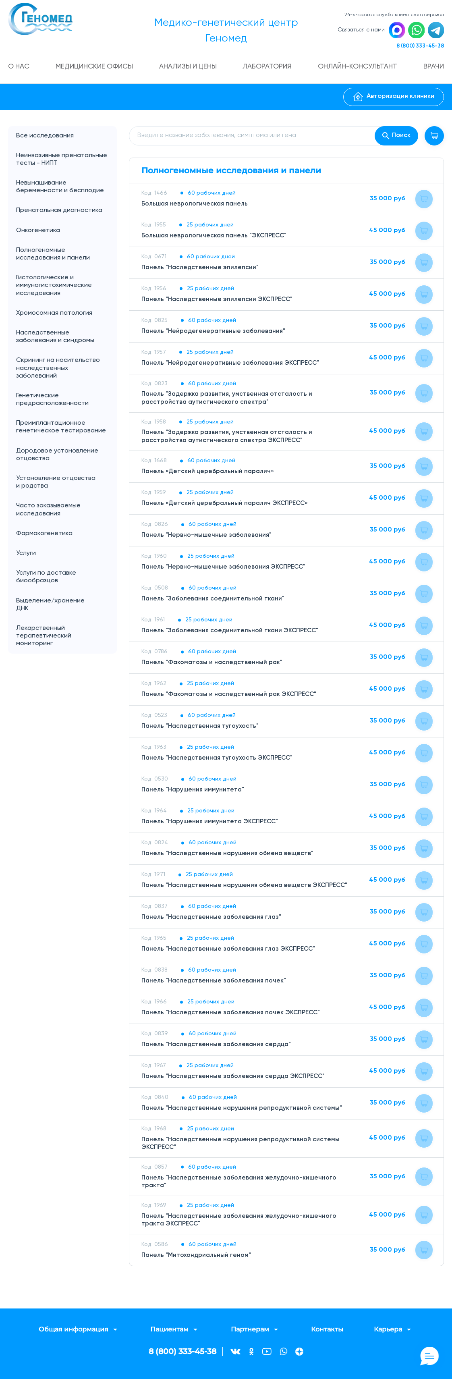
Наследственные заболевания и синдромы (55, 339)
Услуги (66, 555)
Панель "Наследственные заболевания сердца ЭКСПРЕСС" (236, 1078)
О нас (19, 68)
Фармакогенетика (44, 535)
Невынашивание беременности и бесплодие (60, 189)
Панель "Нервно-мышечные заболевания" (208, 537)
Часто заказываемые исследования (48, 512)
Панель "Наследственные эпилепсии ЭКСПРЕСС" (218, 301)
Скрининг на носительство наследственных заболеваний (58, 370)
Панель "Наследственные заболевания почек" (215, 983)
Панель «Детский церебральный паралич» (208, 473)
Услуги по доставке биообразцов (46, 579)
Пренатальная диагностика (59, 212)
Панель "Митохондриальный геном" (197, 1257)
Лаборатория (268, 68)
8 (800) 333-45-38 (418, 47)
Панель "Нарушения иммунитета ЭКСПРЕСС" (211, 823)
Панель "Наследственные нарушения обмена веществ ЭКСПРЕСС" (247, 887)
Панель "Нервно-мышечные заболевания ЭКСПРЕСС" (225, 569)
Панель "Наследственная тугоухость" (201, 728)
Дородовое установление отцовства (57, 456)
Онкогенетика (66, 232)
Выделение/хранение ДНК (66, 606)
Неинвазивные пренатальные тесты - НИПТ (61, 161)
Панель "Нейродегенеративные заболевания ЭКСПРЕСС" (232, 364)
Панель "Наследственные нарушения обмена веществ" (229, 855)
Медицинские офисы (95, 68)
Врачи (433, 68)
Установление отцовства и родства (66, 484)
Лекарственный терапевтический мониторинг (43, 638)
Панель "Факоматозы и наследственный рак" (213, 664)
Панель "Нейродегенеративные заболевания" (214, 333)
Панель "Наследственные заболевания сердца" (218, 1046)
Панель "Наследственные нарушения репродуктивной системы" (243, 1110)
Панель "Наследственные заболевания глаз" (213, 919)
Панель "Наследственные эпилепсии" (200, 269)
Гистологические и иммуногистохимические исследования (54, 287)
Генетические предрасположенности (52, 402)
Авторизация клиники (393, 99)
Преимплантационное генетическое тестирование (61, 429)
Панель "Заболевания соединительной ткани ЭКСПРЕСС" (232, 632)
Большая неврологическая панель (196, 205)
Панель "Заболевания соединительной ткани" (214, 601)
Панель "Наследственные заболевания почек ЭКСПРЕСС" (233, 1014)
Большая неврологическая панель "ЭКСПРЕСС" (216, 237)
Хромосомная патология (54, 315)
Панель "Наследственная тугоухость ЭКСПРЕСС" (218, 760)
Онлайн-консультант (358, 68)
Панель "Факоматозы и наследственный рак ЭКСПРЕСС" (231, 696)
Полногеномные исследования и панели (66, 256)
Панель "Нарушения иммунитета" (194, 792)
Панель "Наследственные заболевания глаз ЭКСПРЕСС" (230, 951)
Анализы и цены (189, 68)
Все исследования (45, 137)
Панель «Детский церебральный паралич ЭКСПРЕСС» (226, 505)
